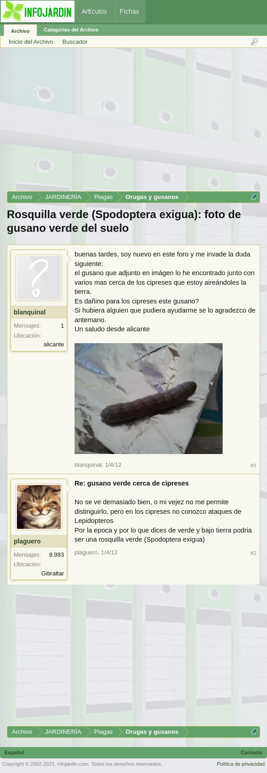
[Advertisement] (133, 123)
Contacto (251, 752)
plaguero (27, 541)
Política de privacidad (241, 764)
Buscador (75, 41)
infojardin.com (72, 764)
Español (14, 752)
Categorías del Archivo (71, 29)
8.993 (56, 554)
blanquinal (30, 312)
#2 (253, 552)
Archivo (20, 31)
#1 (253, 465)
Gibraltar (52, 573)
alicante (53, 344)
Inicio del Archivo (31, 41)
